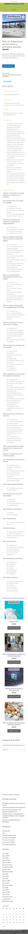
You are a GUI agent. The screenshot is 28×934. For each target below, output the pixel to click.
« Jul (3, 926)
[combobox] (14, 744)
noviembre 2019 (7, 867)
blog (3, 833)
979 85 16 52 (18, 931)
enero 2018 (5, 894)
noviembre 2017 (7, 897)
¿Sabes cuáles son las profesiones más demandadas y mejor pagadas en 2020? (13, 815)
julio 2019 (5, 874)
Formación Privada (8, 842)
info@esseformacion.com (8, 931)
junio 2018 (5, 890)
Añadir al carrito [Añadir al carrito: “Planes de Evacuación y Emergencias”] (14, 696)
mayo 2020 (5, 856)
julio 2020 (5, 853)
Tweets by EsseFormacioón (10, 794)
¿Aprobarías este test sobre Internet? (14, 807)
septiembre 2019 (7, 871)
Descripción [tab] (7, 81)
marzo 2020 (6, 860)
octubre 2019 (6, 869)
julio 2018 (5, 887)
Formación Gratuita (8, 840)
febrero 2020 (6, 862)
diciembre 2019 (7, 865)
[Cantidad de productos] (8, 62)
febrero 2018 (6, 892)
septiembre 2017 (7, 901)
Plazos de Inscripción (9, 844)
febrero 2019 (6, 881)
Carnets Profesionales (9, 835)
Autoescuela (6, 831)
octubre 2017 (6, 899)
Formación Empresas (9, 837)
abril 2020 (5, 858)
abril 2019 (5, 878)
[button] (23, 16)
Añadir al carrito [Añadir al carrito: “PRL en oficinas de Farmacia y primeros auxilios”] (14, 731)
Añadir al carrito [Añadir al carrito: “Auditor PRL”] (14, 628)
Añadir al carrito (8, 66)
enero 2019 (5, 883)
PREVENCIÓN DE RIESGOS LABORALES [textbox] (14, 745)
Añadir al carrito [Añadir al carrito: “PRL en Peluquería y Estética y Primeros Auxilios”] (14, 662)
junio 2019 (5, 876)
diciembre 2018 (7, 885)
